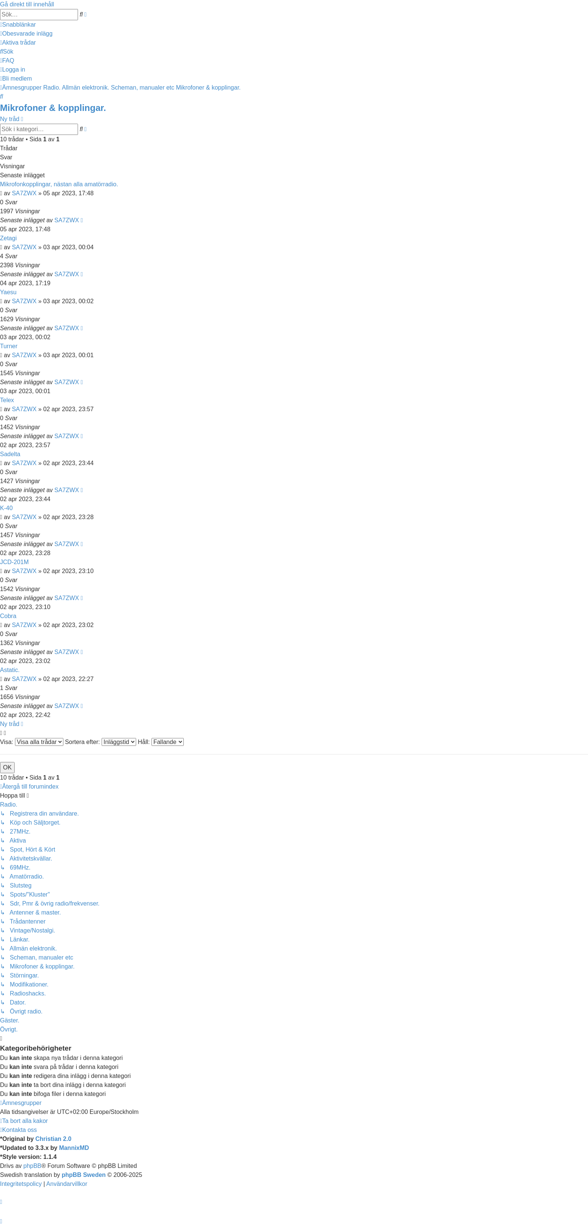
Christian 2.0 (53, 1139)
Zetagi (8, 238)
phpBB (32, 1166)
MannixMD (74, 1148)
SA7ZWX (24, 193)
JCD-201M (14, 562)
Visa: (31, 742)
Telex (7, 400)
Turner (9, 346)
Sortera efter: (100, 742)
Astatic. (10, 670)
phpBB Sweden (84, 1175)
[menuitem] (26, 33)
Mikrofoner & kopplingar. (53, 108)
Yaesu (8, 292)
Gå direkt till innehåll (27, 4)
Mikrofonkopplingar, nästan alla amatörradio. (59, 184)
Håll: (160, 742)
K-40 (6, 508)
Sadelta (10, 454)
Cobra (8, 616)
